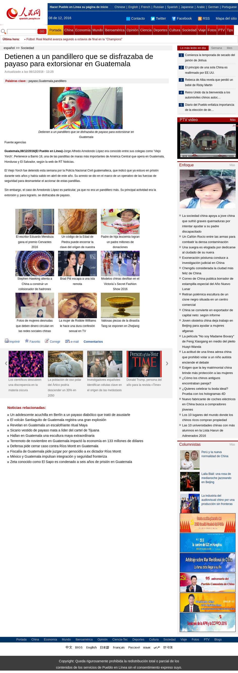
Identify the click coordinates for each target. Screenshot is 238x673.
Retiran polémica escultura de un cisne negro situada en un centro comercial (205, 299)
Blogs (218, 639)
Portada (55, 30)
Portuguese (229, 7)
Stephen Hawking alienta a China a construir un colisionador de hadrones (34, 284)
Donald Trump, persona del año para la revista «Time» (144, 382)
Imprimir (12, 341)
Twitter (158, 18)
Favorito (32, 341)
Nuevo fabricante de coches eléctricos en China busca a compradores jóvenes (209, 404)
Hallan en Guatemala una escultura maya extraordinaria (52, 436)
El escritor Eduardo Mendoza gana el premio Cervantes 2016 (35, 242)
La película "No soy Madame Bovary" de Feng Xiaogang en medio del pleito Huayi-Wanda (208, 341)
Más (233, 120)
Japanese (187, 7)
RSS (204, 18)
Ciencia (146, 30)
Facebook (182, 18)
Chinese (120, 7)
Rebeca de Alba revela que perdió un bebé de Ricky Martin (209, 82)
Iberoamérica (115, 30)
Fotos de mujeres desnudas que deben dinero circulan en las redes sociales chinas (35, 326)
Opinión (132, 30)
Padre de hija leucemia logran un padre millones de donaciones (120, 242)
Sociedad (189, 30)
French (145, 7)
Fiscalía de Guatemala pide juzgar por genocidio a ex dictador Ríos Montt (65, 451)
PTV (221, 30)
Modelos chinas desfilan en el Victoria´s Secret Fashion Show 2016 (120, 284)
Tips (230, 30)
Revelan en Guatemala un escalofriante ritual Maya (48, 425)
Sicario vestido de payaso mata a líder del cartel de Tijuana (54, 430)
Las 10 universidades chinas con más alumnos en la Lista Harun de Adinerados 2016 (208, 430)
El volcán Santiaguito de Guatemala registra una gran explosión (58, 420)
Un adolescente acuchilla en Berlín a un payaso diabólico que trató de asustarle (70, 415)
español (9, 48)
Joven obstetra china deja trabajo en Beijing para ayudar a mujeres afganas (207, 326)
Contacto (135, 18)
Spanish (172, 7)
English (133, 7)
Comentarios (93, 341)
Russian (158, 7)
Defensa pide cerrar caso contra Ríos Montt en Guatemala (54, 446)
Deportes (160, 30)
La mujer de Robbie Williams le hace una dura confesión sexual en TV (77, 326)
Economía (83, 30)
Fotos (212, 30)
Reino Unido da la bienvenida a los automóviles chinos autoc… (207, 95)
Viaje (202, 30)
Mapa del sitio (226, 18)
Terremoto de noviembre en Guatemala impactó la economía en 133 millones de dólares (76, 441)
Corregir (52, 341)
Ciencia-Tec (120, 639)
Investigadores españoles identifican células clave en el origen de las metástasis (104, 385)
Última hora (11, 39)
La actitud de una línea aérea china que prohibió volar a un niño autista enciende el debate (206, 357)
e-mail (72, 341)
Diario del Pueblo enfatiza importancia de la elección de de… (209, 107)
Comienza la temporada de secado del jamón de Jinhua (210, 57)
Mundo (98, 30)
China (68, 30)
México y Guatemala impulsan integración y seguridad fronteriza (58, 456)
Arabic (201, 7)
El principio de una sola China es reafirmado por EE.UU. (206, 70)
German (213, 7)
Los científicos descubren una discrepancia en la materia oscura (24, 385)
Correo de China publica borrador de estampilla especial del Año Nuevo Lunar (207, 284)
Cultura (174, 30)
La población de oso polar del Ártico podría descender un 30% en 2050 (64, 387)
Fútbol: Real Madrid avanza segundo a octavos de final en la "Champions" (74, 39)
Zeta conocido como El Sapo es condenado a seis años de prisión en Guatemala (71, 462)
